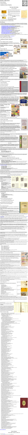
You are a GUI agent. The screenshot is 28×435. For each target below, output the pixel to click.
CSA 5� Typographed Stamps (4, 29)
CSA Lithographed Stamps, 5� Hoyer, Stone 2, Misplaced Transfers (7, 26)
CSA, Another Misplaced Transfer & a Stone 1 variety (6, 33)
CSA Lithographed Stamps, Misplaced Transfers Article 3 (6, 28)
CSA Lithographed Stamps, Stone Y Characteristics (6, 27)
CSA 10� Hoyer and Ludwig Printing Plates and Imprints (6, 30)
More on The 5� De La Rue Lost (5, 32)
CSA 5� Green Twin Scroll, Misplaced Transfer (5, 31)
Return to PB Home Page (3, 429)
